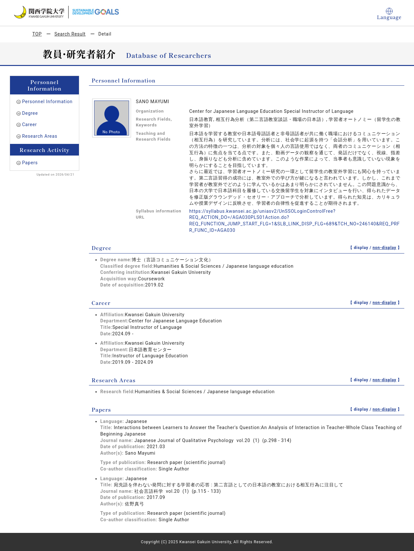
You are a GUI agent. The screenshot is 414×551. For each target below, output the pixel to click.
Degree (30, 113)
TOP (37, 34)
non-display (384, 247)
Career (29, 124)
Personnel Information (47, 101)
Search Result (69, 34)
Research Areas (39, 136)
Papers (30, 162)
